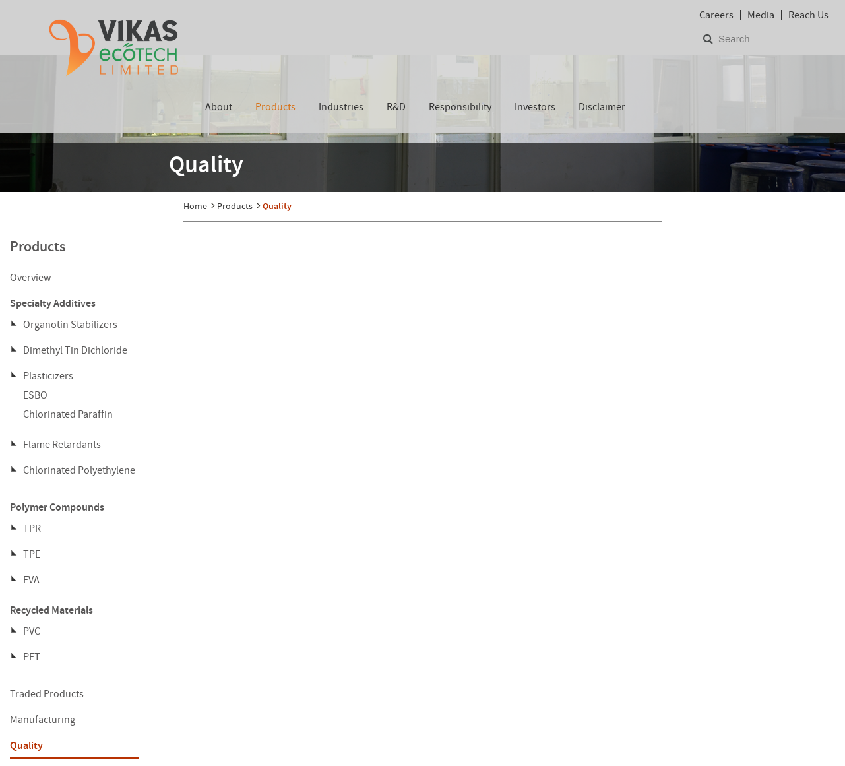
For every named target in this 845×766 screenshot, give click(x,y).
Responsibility (460, 106)
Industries (341, 106)
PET (31, 657)
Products (275, 106)
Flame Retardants (62, 444)
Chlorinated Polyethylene (79, 470)
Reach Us (808, 15)
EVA (31, 580)
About (218, 106)
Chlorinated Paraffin (68, 414)
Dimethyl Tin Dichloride (75, 350)
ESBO (35, 395)
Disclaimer (602, 106)
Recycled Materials (51, 610)
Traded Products (47, 694)
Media (760, 15)
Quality (26, 745)
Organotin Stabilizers (70, 324)
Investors (535, 106)
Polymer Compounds (57, 507)
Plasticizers (48, 376)
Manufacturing (42, 719)
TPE (31, 554)
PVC (31, 631)
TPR (32, 528)
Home (195, 206)
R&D (396, 106)
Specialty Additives (53, 303)
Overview (30, 277)
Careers (716, 15)
